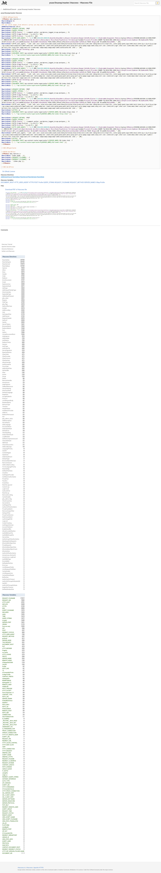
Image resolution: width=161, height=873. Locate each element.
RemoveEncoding (13, 495)
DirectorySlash (13, 390)
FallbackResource (13, 386)
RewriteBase (16, 177)
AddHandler (13, 338)
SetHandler (13, 370)
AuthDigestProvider (13, 475)
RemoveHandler (13, 380)
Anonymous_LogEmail (13, 557)
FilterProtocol (13, 358)
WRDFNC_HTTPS (13, 757)
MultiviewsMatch (13, 517)
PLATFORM (13, 825)
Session (13, 344)
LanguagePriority (13, 449)
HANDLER (13, 686)
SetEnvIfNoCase (13, 306)
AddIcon (13, 412)
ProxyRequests (13, 545)
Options (13, 268)
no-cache (13, 652)
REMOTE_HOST (13, 710)
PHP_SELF (13, 805)
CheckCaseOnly (13, 501)
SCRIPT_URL (13, 737)
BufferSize (13, 577)
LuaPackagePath (13, 519)
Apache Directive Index (8, 246)
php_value (13, 298)
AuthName (13, 340)
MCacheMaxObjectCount (13, 549)
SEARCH (13, 702)
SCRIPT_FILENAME (13, 610)
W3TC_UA (13, 706)
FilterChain (13, 354)
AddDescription (13, 420)
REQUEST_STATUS (13, 813)
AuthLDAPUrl (13, 491)
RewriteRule (40, 177)
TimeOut (13, 406)
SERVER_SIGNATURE (13, 801)
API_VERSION (13, 783)
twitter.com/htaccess (8, 251)
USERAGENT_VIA (13, 727)
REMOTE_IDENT (13, 815)
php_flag (13, 304)
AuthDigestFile (13, 505)
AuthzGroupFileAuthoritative (13, 539)
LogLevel (13, 521)
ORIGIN (13, 624)
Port (13, 330)
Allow (13, 270)
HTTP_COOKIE (13, 654)
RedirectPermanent (13, 414)
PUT (13, 646)
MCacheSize (13, 551)
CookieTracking (13, 523)
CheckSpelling (13, 432)
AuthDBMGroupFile (13, 535)
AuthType (13, 346)
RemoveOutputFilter (13, 511)
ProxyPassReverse (13, 515)
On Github (5, 171)
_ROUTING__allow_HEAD (13, 721)
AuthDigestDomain (13, 525)
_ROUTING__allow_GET (13, 723)
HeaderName (13, 408)
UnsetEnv (13, 473)
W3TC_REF (13, 712)
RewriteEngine (32, 177)
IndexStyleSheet (13, 428)
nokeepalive (13, 678)
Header (13, 274)
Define (13, 378)
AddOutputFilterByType (13, 290)
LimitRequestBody (13, 400)
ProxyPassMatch (13, 509)
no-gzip (13, 620)
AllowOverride (13, 362)
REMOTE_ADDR (13, 660)
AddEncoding (13, 310)
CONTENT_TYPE (13, 694)
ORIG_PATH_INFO (13, 839)
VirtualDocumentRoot (13, 334)
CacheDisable (13, 497)
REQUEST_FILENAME (62, 182)
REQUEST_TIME (13, 811)
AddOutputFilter (13, 368)
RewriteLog (13, 493)
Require (13, 300)
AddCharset (13, 316)
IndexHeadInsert (13, 457)
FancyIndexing (13, 388)
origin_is (13, 775)
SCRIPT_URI (13, 785)
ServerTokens (13, 324)
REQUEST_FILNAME (13, 759)
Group (13, 376)
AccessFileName (13, 527)
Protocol (13, 398)
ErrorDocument (13, 280)
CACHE (13, 664)
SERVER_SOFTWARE (13, 799)
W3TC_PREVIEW (13, 688)
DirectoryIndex (13, 292)
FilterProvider (13, 356)
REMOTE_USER (13, 684)
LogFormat (13, 489)
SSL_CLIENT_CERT (13, 797)
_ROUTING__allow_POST (13, 725)
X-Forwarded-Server (13, 789)
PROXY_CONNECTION (13, 731)
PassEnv (13, 481)
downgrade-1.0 (13, 682)
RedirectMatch (13, 328)
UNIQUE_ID (13, 837)
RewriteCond (24, 177)
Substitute (13, 455)
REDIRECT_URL (13, 741)
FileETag (13, 302)
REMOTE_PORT (13, 829)
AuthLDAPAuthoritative (13, 553)
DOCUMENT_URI (12, 853)
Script (13, 282)
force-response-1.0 (13, 692)
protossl (13, 638)
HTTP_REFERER (13, 648)
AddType (13, 288)
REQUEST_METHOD (77, 182)
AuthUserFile (13, 348)
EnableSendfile (13, 529)
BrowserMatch (13, 326)
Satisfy (13, 322)
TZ (13, 670)
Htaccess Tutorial (7, 244)
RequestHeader (13, 318)
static (13, 614)
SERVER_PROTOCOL (13, 803)
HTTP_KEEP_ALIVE (13, 745)
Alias (13, 372)
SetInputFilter (13, 513)
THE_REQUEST (13, 642)
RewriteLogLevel (13, 485)
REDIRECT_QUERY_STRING (13, 777)
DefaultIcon (13, 430)
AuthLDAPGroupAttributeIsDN (13, 581)
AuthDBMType (13, 559)
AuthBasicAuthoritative (13, 477)
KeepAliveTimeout (13, 587)
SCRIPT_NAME (13, 755)
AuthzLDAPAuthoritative (13, 507)
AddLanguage (13, 424)
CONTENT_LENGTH (13, 765)
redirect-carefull (13, 769)
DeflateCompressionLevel (13, 439)
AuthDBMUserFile (13, 533)
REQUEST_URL (13, 739)
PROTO (13, 656)
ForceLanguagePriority (13, 467)
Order (13, 276)
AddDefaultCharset (9, 9)
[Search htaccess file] (144, 3)
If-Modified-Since (13, 700)
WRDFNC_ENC (13, 753)
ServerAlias (13, 537)
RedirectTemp (13, 342)
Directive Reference (7, 249)
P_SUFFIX (13, 771)
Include (13, 308)
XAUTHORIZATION (13, 716)
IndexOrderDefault (13, 434)
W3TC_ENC (13, 668)
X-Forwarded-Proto (13, 672)
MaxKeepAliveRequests (13, 541)
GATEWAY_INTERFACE (13, 779)
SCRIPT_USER (13, 841)
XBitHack (13, 443)
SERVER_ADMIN (13, 698)
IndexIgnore (13, 336)
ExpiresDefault (13, 286)
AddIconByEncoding (13, 465)
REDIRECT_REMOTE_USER (13, 807)
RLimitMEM (13, 561)
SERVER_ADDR (13, 640)
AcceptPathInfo (13, 396)
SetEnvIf (13, 320)
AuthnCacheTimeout (13, 579)
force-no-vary (13, 626)
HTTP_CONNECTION (13, 749)
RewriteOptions (13, 352)
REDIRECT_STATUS (13, 632)
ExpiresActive (13, 284)
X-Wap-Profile (100, 182)
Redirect (13, 278)
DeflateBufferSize (13, 563)
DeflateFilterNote (13, 471)
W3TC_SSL (13, 696)
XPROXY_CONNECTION (13, 733)
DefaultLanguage (13, 392)
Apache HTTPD (38, 867)
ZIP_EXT (13, 831)
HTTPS (31, 182)
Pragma (13, 650)
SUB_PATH (13, 845)
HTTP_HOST (13, 602)
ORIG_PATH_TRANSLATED (13, 821)
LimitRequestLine (13, 573)
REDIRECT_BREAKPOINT (13, 835)
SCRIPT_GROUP (13, 809)
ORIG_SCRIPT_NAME (13, 817)
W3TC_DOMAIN (13, 767)
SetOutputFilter (13, 314)
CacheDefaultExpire (13, 575)
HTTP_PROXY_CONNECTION (13, 791)
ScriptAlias (13, 483)
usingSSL (13, 773)
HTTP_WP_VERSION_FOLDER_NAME (13, 851)
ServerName (13, 422)
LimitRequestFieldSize (13, 569)
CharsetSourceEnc (13, 445)
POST (36, 182)
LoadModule (13, 437)
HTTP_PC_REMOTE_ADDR (13, 735)
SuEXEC (13, 583)
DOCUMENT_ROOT (7, 182)
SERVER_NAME (89, 182)
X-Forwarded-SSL (13, 833)
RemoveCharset (13, 463)
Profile (41, 182)
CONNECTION (13, 714)
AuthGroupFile (13, 364)
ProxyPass (13, 479)
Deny (13, 272)
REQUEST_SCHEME (13, 763)
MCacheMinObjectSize (13, 543)
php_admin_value (13, 418)
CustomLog (13, 487)
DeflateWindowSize (13, 589)
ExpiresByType (13, 294)
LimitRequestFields (13, 567)
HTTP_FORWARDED (13, 787)
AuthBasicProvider (13, 410)
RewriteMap (13, 469)
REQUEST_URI (13, 600)
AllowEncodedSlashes (13, 531)
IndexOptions (13, 384)
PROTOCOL (13, 843)
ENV (13, 608)
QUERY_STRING (48, 182)
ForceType (13, 366)
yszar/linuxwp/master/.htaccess (29, 9)
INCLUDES (13, 612)
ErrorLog (13, 565)
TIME (13, 616)
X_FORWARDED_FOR (13, 729)
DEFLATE (13, 604)
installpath (13, 827)
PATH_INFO (13, 704)
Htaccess (29, 867)
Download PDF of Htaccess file (16, 189)
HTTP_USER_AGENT (21, 182)
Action (13, 374)
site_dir (13, 823)
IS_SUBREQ (13, 719)
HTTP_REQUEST (13, 751)
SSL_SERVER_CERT (13, 793)
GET (13, 628)
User (13, 312)
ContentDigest (13, 453)
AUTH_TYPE (13, 781)
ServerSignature (13, 350)
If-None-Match (13, 708)
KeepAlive (13, 394)
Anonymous (13, 382)
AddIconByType (13, 447)
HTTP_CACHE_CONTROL (13, 743)
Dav (13, 416)
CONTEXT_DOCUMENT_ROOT (13, 847)
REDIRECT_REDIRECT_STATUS (13, 849)
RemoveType (13, 404)
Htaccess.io (21, 867)
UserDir (13, 451)
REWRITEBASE (13, 680)
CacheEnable (13, 571)
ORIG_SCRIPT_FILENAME (13, 819)
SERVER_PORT (13, 622)
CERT (13, 747)
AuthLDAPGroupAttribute (13, 585)
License (12, 171)
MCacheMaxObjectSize (13, 547)
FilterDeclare (13, 360)
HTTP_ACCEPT (13, 690)
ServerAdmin (13, 503)
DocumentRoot (13, 426)
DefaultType (13, 459)
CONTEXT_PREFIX (13, 676)
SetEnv (13, 332)
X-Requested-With (13, 662)
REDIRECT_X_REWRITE (13, 761)
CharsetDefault (13, 441)
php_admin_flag (13, 499)
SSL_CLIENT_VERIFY (13, 795)
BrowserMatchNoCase (13, 461)
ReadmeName (13, 402)
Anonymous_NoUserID (13, 555)
